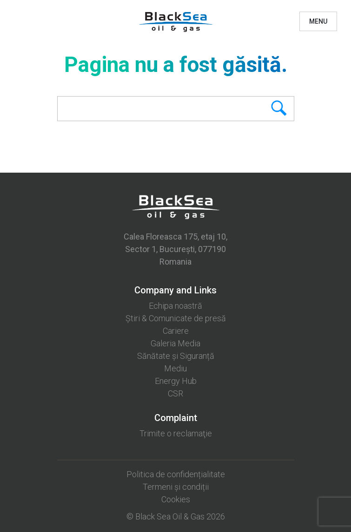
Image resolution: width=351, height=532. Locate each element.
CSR (175, 393)
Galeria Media (175, 343)
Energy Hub (176, 381)
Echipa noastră (175, 306)
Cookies (175, 499)
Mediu (175, 368)
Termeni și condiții (176, 487)
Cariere (176, 331)
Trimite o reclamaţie (175, 433)
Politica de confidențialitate (175, 474)
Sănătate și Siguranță (175, 356)
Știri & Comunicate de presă (176, 318)
